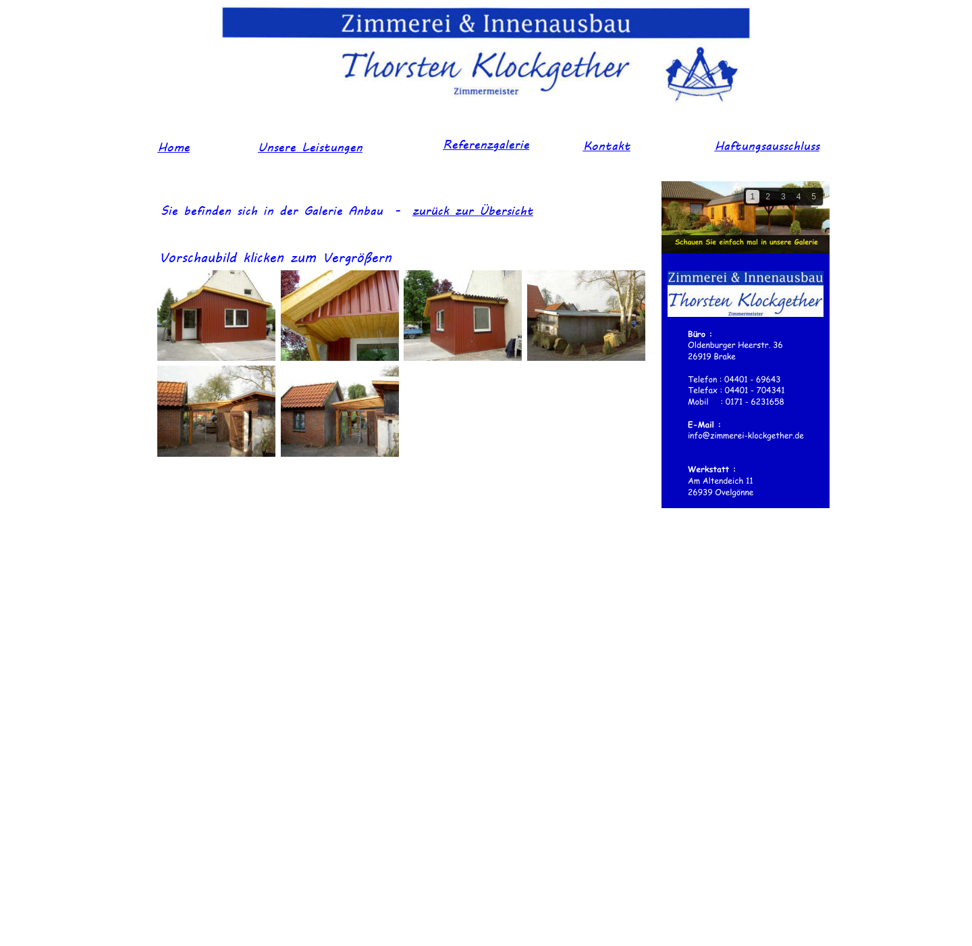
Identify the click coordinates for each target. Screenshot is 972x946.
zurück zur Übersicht (472, 210)
